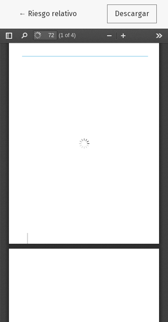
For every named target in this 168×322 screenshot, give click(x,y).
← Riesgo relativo (51, 13)
